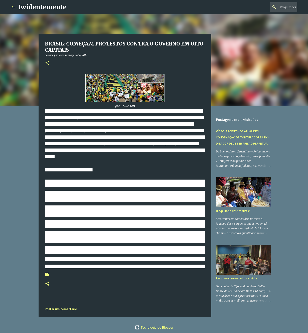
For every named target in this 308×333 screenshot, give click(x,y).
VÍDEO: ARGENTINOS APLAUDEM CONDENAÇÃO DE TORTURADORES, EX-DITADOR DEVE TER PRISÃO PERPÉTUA (242, 137)
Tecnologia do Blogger (154, 327)
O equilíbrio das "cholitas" (233, 211)
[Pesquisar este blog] (276, 7)
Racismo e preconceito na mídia (236, 278)
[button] (47, 63)
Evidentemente (42, 7)
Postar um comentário (61, 309)
